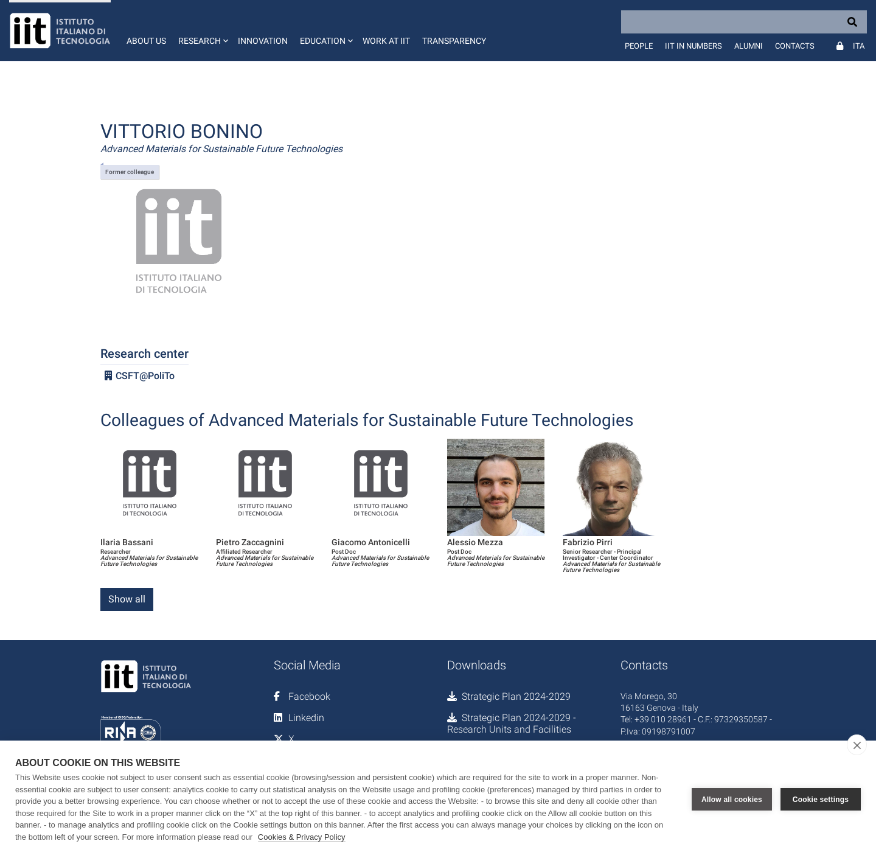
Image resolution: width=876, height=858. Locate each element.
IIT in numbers (693, 46)
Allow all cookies (731, 799)
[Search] (744, 21)
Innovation (263, 41)
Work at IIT (386, 41)
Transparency (454, 41)
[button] (202, 30)
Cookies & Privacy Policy (302, 837)
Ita (858, 46)
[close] (857, 744)
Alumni (748, 46)
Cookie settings (821, 799)
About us (146, 41)
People (639, 46)
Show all (126, 599)
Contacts (795, 46)
